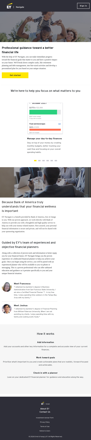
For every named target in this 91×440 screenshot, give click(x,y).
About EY (44, 408)
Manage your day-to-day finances (35, 160)
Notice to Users (45, 431)
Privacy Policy (45, 422)
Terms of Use (44, 426)
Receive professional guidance (56, 160)
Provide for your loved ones (43, 160)
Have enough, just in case (47, 160)
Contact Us (45, 412)
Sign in (83, 6)
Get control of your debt (39, 160)
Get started (15, 75)
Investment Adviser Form (45, 418)
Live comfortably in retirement (52, 160)
